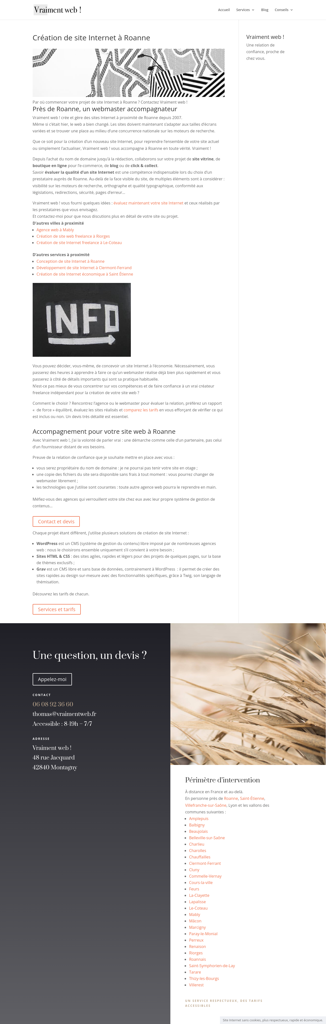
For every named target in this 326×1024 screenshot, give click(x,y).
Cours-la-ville (201, 882)
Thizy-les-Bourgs (204, 978)
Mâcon (195, 921)
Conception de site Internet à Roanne (71, 261)
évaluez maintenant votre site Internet (149, 203)
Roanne (231, 798)
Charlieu (196, 844)
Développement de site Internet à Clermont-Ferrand (84, 267)
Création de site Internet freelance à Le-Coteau (79, 242)
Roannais (197, 959)
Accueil (224, 10)
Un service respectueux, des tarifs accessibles (224, 1003)
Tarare (195, 972)
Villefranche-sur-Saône (205, 805)
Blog (264, 10)
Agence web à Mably (55, 230)
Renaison (197, 946)
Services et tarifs (56, 609)
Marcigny (197, 927)
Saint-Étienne (252, 798)
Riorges (196, 953)
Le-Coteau (198, 908)
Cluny (194, 869)
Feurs (194, 889)
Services (243, 10)
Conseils (281, 10)
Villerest (196, 985)
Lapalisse (197, 901)
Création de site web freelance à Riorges (73, 236)
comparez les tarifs (141, 410)
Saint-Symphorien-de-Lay (212, 965)
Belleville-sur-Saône (207, 837)
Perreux (196, 940)
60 (53, 704)
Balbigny (197, 825)
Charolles (197, 850)
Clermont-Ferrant (205, 863)
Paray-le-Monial (203, 933)
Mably (194, 914)
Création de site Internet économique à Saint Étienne (85, 274)
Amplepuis (198, 818)
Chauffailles (199, 857)
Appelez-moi (52, 679)
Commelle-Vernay (205, 876)
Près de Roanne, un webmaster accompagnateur (105, 108)
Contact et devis (56, 521)
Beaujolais (198, 831)
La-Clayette (199, 895)
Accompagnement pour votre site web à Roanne (104, 431)
